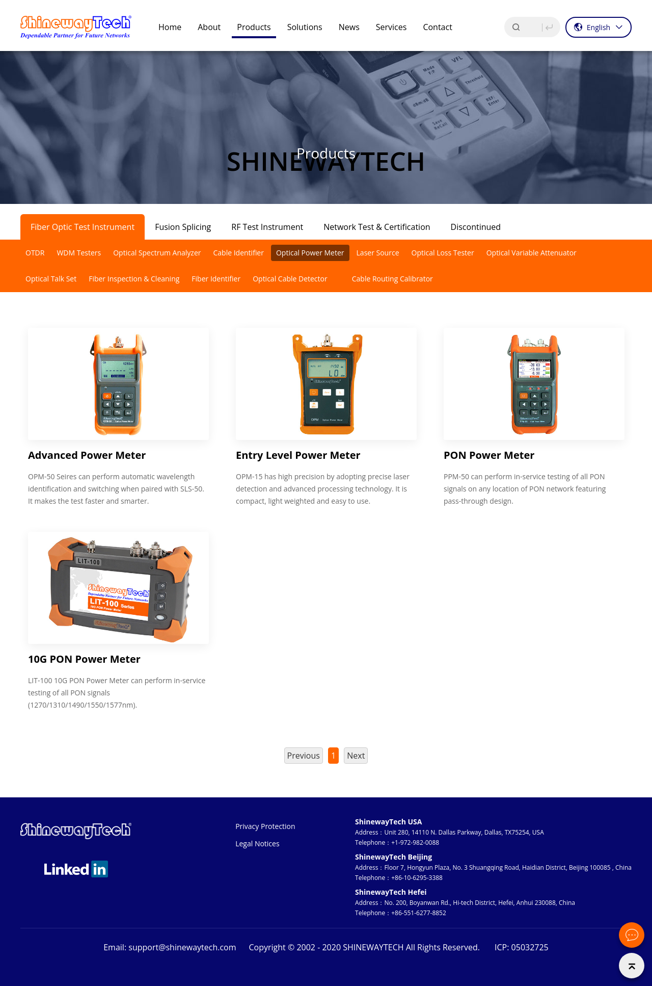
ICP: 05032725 (522, 947)
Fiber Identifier (216, 278)
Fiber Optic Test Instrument (82, 226)
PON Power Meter (489, 455)
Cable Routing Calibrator (392, 278)
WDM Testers (79, 252)
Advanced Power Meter (87, 455)
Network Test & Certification (376, 226)
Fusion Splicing (183, 226)
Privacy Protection (265, 826)
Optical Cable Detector (290, 278)
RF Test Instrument (267, 226)
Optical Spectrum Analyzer (157, 252)
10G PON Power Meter (84, 659)
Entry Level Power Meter (298, 455)
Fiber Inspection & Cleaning (134, 278)
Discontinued (476, 226)
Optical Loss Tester (443, 252)
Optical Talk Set (50, 278)
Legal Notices (257, 843)
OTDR (34, 252)
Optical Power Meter (310, 252)
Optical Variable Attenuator (531, 252)
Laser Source (378, 252)
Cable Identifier (238, 252)
